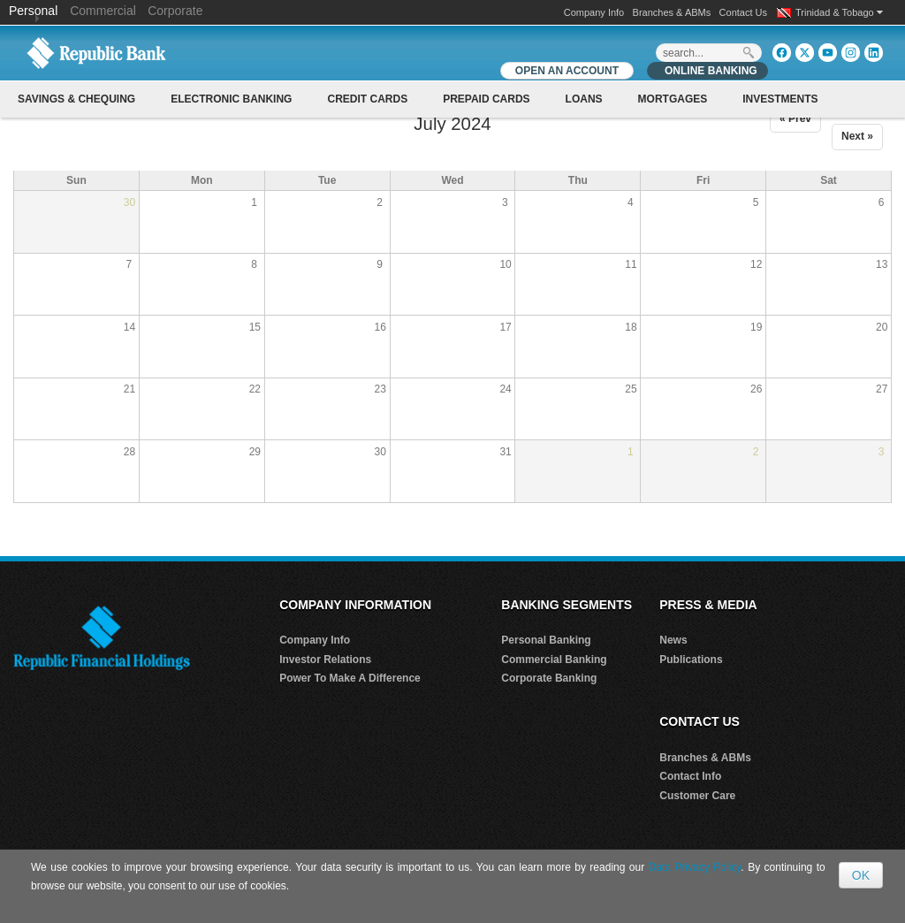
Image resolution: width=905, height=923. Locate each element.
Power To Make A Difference (350, 678)
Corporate (175, 11)
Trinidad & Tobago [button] (839, 12)
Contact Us (743, 12)
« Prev (795, 118)
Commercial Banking (553, 659)
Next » (857, 136)
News (673, 640)
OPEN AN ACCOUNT (567, 71)
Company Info (594, 12)
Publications (690, 659)
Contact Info (690, 776)
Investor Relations (325, 659)
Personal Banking (545, 640)
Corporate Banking (549, 678)
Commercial (103, 11)
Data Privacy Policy (695, 867)
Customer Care (697, 796)
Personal (35, 11)
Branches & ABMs (672, 12)
